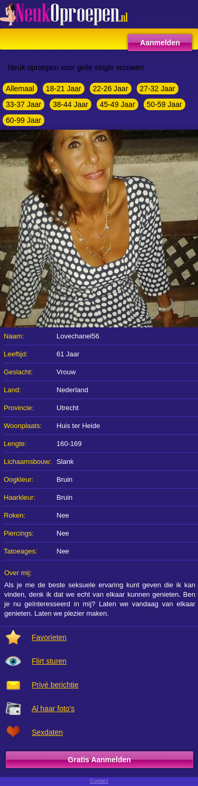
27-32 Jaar (157, 88)
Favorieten (49, 637)
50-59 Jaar (164, 104)
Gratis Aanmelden (99, 759)
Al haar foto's (53, 708)
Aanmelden (160, 42)
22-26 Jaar (110, 88)
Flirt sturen (49, 661)
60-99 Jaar (23, 120)
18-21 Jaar (63, 88)
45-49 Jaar (117, 104)
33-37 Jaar (23, 104)
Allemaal (20, 88)
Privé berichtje (55, 685)
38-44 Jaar (70, 104)
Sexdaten (47, 732)
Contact (99, 781)
